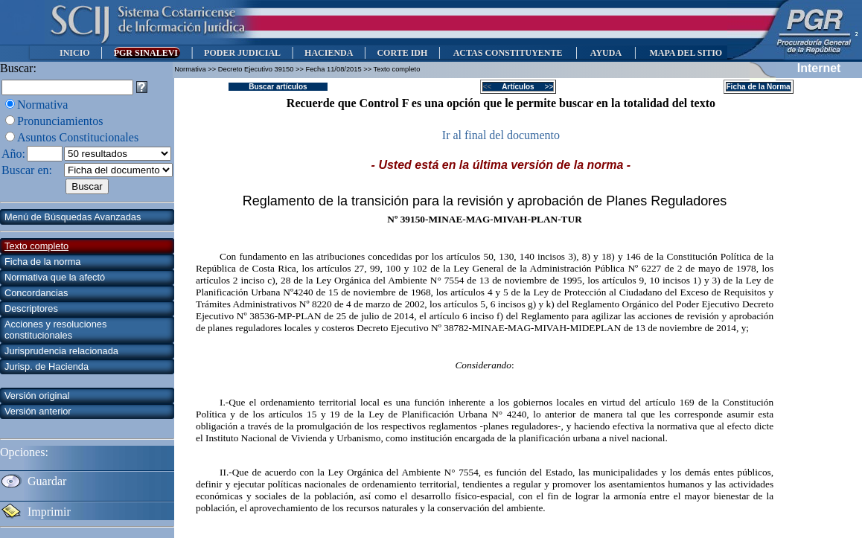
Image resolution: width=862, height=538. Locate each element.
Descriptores (31, 308)
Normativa (42, 104)
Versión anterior (37, 411)
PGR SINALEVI (147, 53)
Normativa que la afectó (54, 277)
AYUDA (605, 53)
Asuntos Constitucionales (77, 137)
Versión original (37, 395)
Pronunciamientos (60, 121)
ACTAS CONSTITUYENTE (507, 53)
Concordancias (36, 292)
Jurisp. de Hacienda (46, 366)
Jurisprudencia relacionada (61, 350)
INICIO (75, 53)
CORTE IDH (402, 53)
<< (491, 87)
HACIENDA (328, 53)
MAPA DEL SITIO (685, 53)
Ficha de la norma (42, 261)
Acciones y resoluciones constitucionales (55, 329)
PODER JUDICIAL (242, 53)
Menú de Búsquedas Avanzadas (72, 216)
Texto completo (36, 246)
